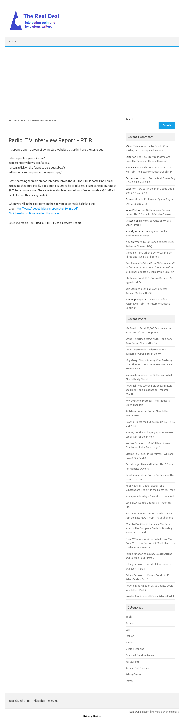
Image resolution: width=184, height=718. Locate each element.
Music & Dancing (135, 648)
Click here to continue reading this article (34, 213)
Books (129, 616)
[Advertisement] (92, 79)
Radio (39, 222)
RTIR (48, 222)
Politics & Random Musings (141, 655)
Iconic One (135, 711)
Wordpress (172, 711)
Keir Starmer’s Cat (136, 263)
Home (12, 41)
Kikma (129, 252)
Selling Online (133, 674)
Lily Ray (130, 278)
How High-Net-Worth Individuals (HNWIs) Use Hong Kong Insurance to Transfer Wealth (149, 389)
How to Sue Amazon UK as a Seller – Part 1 (150, 596)
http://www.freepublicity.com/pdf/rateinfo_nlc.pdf (47, 208)
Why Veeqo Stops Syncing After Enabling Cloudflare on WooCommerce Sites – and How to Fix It (149, 364)
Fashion (130, 635)
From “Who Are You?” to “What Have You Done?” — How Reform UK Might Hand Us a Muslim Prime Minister (150, 267)
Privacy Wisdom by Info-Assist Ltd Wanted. (150, 496)
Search (129, 119)
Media (24, 222)
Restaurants (132, 661)
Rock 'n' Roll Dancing (137, 668)
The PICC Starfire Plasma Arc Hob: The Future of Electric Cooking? (148, 303)
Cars (128, 629)
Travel (129, 680)
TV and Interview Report (67, 222)
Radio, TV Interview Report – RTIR (50, 140)
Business (130, 623)
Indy (128, 241)
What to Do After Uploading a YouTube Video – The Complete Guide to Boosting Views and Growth (149, 528)
